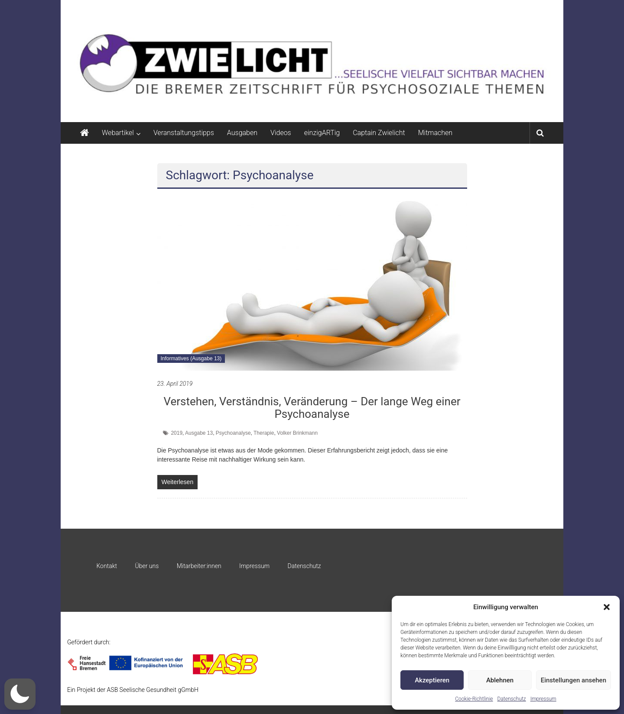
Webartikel (118, 133)
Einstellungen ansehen (573, 680)
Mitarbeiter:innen (199, 565)
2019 (176, 433)
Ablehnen (500, 680)
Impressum (543, 699)
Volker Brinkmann (297, 433)
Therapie (264, 433)
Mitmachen (435, 133)
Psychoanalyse (233, 433)
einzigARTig (322, 133)
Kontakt (106, 565)
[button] (606, 607)
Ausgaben (242, 133)
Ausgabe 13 (199, 433)
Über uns (147, 565)
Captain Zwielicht (379, 133)
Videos (280, 133)
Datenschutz (511, 699)
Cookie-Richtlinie (474, 699)
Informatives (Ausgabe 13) (191, 358)
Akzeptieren (432, 680)
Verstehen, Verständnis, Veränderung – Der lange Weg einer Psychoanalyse (311, 407)
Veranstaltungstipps (183, 133)
